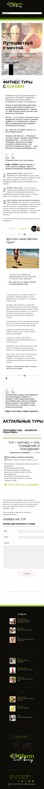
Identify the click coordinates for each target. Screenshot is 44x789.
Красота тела (20, 677)
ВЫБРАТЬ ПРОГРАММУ (21, 737)
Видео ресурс (20, 628)
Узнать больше (18, 62)
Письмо (6, 543)
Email (6, 537)
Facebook (18, 781)
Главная (12, 776)
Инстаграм (29, 781)
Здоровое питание (22, 697)
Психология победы (22, 668)
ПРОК (18, 776)
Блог (18, 637)
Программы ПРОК (21, 619)
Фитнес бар (20, 706)
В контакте (22, 781)
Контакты (22, 778)
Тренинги (19, 658)
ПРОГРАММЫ (26, 776)
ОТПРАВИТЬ (27, 574)
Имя (5, 531)
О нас (16, 778)
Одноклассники (25, 781)
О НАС (19, 715)
